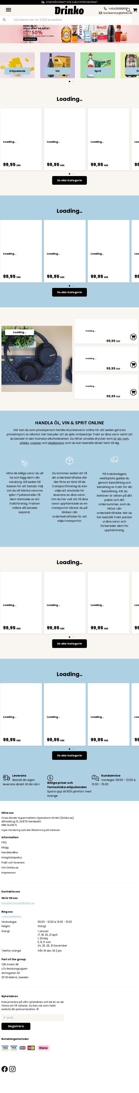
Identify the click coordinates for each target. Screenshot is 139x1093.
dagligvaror (56, 455)
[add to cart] (133, 340)
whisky (24, 455)
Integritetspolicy (11, 869)
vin (119, 451)
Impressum (8, 885)
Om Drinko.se (9, 879)
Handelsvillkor (9, 864)
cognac (35, 455)
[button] (37, 1021)
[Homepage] (69, 9)
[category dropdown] (8, 10)
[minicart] (135, 10)
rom (126, 451)
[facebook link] (4, 1081)
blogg (5, 859)
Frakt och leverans (13, 874)
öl (114, 451)
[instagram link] (12, 1081)
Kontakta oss (10, 903)
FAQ (4, 854)
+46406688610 (11, 929)
